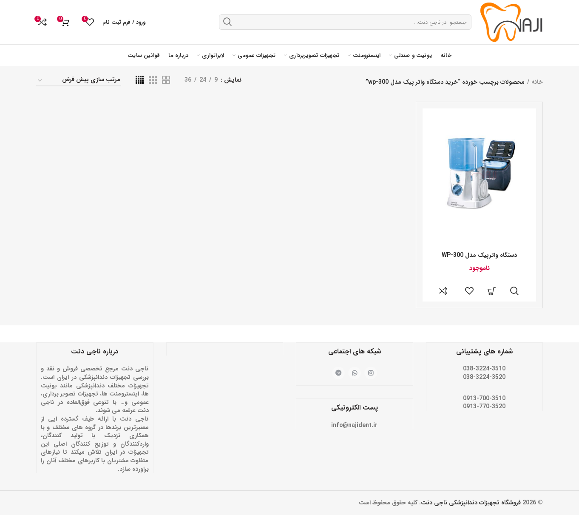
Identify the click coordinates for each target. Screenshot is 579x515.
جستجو (227, 21)
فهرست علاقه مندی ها (469, 291)
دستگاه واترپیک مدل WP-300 (479, 255)
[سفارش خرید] (78, 81)
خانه (537, 82)
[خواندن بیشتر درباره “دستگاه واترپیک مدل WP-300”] (491, 291)
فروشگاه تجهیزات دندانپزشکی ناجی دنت (471, 502)
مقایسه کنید (442, 291)
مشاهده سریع (514, 291)
